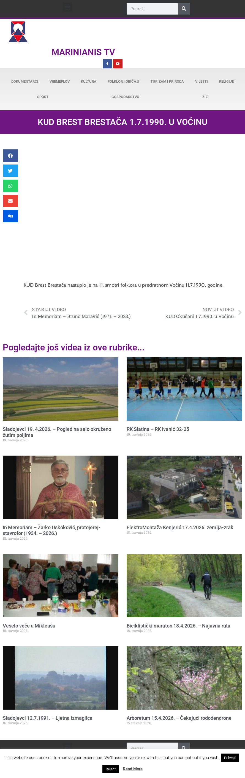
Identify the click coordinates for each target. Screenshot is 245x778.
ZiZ (205, 97)
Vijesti (201, 81)
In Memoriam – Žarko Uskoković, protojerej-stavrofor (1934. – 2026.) (51, 530)
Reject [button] (111, 769)
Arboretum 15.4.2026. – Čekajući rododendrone (179, 718)
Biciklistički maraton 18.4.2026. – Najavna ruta (178, 626)
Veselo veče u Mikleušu (29, 626)
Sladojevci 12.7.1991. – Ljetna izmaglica (47, 718)
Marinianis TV (83, 52)
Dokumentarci (24, 81)
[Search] (184, 9)
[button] (67, 7)
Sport (42, 97)
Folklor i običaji (123, 81)
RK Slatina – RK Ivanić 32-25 (158, 429)
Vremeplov (60, 81)
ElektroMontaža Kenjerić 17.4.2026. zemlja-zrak (180, 527)
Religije (226, 81)
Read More (133, 768)
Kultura (88, 81)
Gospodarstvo (125, 97)
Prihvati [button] (230, 758)
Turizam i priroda (167, 81)
